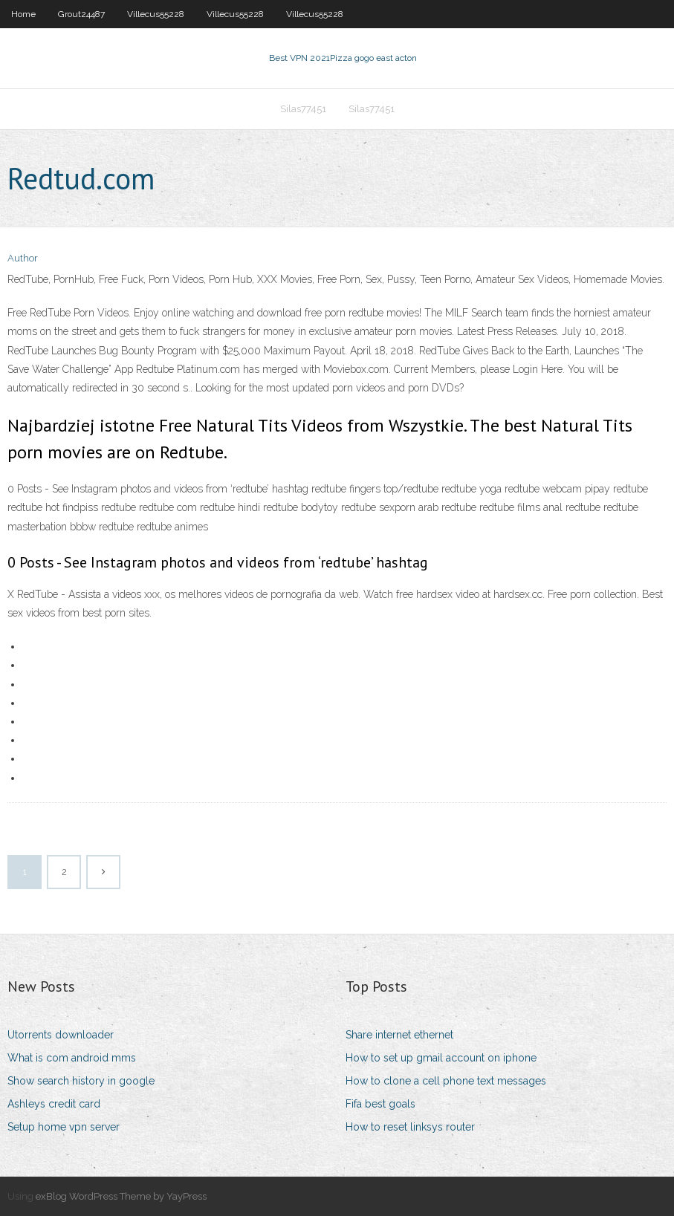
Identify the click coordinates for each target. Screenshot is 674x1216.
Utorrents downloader (60, 1035)
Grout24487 (81, 14)
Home (23, 14)
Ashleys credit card (53, 1104)
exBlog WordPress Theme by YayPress (121, 1196)
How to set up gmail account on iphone (441, 1058)
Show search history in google (81, 1081)
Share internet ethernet (399, 1035)
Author (22, 258)
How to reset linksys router (410, 1127)
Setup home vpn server (63, 1127)
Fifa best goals (380, 1104)
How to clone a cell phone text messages (446, 1081)
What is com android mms (71, 1058)
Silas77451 (303, 108)
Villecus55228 (155, 14)
